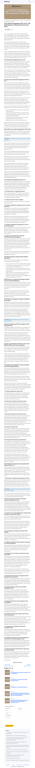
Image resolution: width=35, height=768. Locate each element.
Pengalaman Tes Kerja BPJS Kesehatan (19, 687)
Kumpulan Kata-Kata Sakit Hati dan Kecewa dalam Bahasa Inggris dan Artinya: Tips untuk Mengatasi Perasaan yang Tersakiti (18, 746)
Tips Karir (12, 670)
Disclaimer (8, 764)
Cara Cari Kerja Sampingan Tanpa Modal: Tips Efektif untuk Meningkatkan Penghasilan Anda (19, 701)
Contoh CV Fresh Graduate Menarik (13, 758)
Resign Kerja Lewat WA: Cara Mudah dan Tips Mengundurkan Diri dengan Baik (15, 755)
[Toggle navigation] (29, 2)
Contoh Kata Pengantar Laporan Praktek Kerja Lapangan (17, 760)
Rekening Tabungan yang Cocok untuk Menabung (16, 735)
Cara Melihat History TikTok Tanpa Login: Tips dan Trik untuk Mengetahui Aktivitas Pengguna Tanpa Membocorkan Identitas (17, 739)
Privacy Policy (19, 764)
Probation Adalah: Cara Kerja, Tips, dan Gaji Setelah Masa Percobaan (18, 752)
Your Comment (8, 715)
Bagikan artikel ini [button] (17, 662)
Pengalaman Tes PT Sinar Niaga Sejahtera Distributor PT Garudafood (17, 733)
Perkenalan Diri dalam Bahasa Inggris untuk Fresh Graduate (20, 673)
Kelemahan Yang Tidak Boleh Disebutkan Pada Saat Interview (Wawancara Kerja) (16, 742)
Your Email (20, 708)
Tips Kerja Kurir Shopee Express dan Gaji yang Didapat (17, 749)
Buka (11, 29)
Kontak (13, 764)
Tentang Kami (26, 764)
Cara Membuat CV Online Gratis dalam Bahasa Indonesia (19, 680)
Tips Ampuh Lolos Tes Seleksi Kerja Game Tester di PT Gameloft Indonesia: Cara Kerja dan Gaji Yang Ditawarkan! (20, 694)
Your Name (7, 708)
